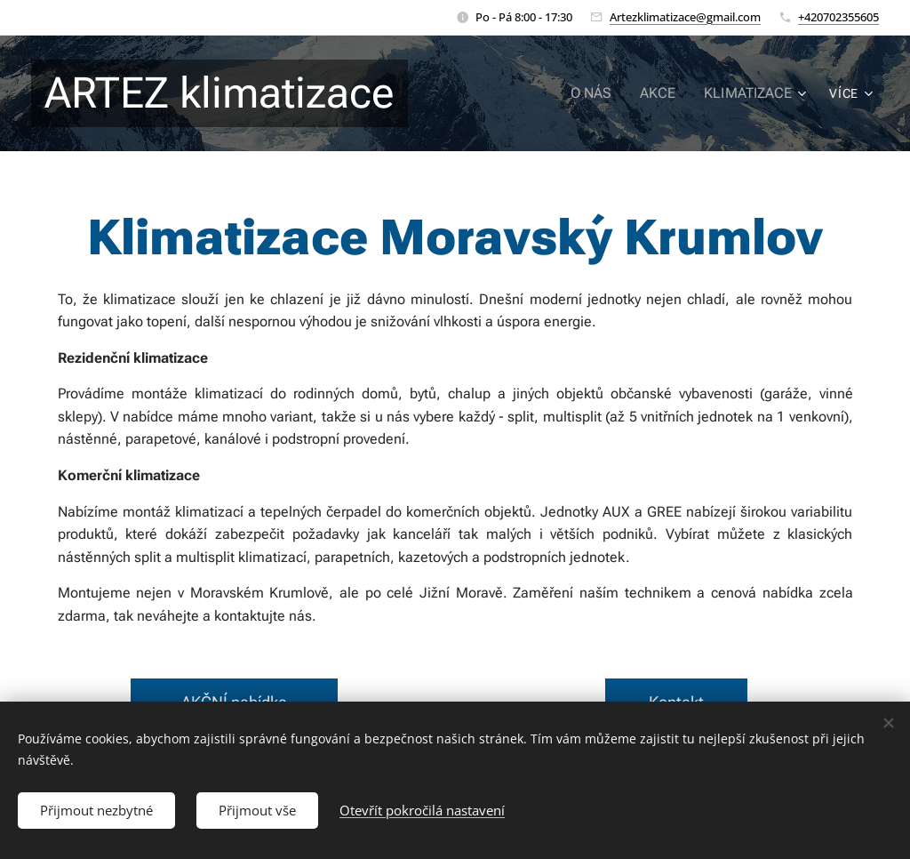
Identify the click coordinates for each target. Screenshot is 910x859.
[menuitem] (603, 93)
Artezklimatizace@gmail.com (685, 17)
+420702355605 (838, 17)
